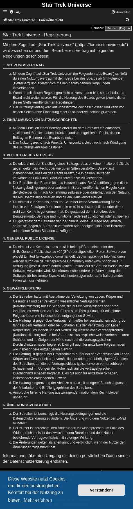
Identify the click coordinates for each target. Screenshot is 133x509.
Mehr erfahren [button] (38, 500)
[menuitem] (15, 12)
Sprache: (97, 28)
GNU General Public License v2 (36, 252)
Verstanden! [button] (101, 490)
